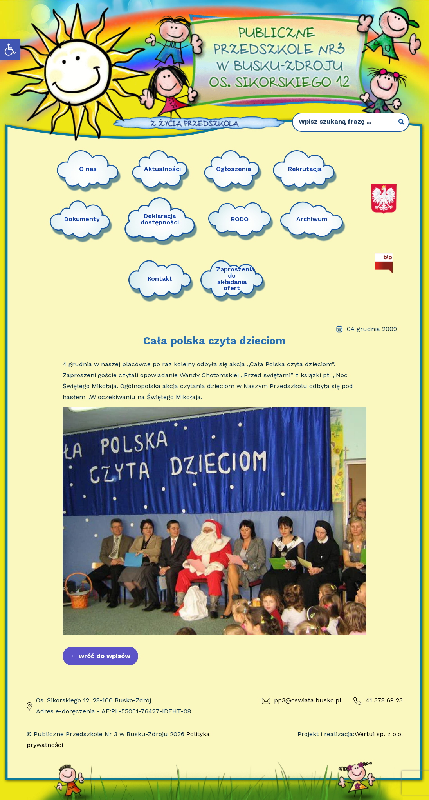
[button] (10, 49)
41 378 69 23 (378, 700)
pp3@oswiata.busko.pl (301, 700)
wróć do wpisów (100, 656)
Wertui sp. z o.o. (379, 734)
